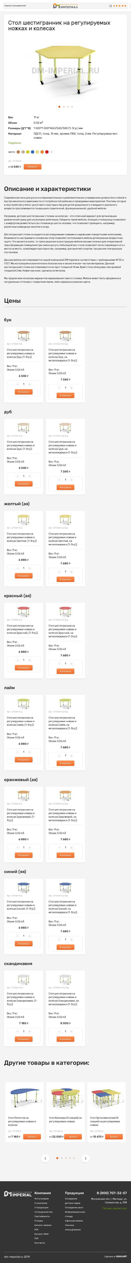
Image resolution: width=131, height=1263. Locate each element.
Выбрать (32, 166)
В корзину (23, 392)
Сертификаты (42, 1216)
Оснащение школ (74, 1207)
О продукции (41, 1207)
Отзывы (38, 1220)
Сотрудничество (43, 1212)
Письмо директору (114, 1208)
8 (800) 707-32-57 (112, 1193)
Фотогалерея (41, 1198)
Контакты (39, 1243)
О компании (40, 1203)
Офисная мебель (74, 1220)
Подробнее (14, 143)
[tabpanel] (65, 71)
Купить (32, 1137)
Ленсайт (121, 1256)
